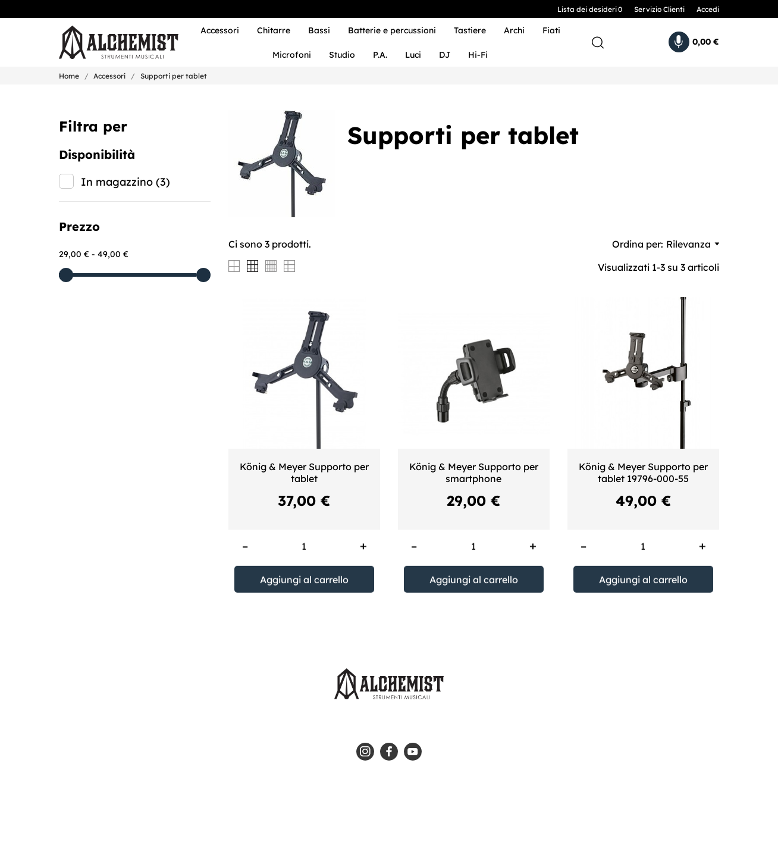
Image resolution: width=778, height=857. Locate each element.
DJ (444, 54)
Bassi (319, 30)
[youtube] (413, 752)
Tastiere (470, 30)
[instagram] (365, 752)
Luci (413, 54)
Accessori (219, 30)
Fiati (551, 30)
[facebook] (389, 752)
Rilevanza (692, 244)
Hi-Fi (478, 54)
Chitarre (273, 30)
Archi (514, 30)
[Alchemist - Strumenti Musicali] (111, 43)
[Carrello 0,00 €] (694, 42)
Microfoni (291, 54)
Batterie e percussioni (392, 30)
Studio (342, 54)
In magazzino (125, 182)
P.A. (380, 54)
